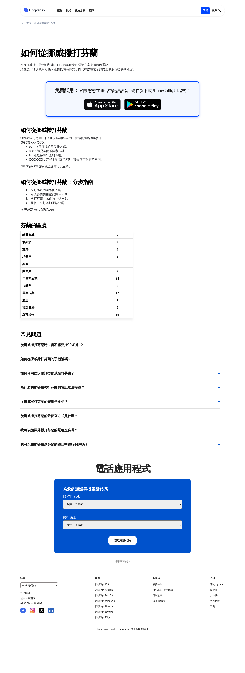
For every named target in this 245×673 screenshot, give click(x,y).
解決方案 (80, 10)
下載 (205, 10)
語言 (22, 578)
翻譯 (91, 10)
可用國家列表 (123, 561)
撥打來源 (69, 517)
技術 (68, 10)
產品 (59, 10)
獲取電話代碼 (122, 540)
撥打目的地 (71, 496)
